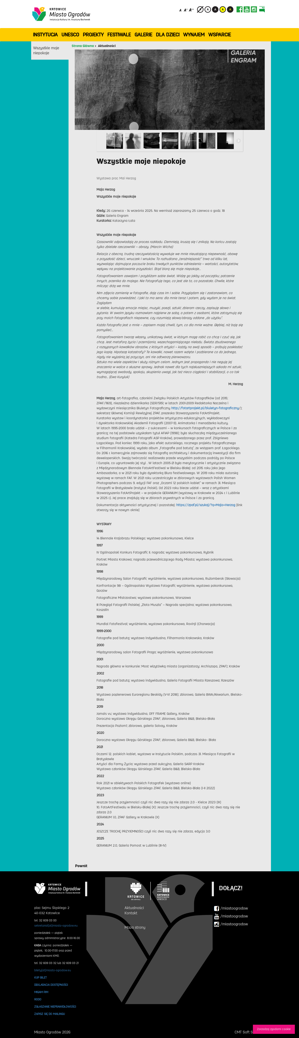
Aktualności (107, 46)
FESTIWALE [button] (119, 34)
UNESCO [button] (70, 34)
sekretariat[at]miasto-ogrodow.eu (56, 925)
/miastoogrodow (231, 908)
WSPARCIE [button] (219, 34)
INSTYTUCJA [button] (45, 34)
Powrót (81, 866)
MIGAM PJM (41, 992)
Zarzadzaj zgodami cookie (274, 1029)
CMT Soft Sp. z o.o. (250, 1032)
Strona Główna (83, 46)
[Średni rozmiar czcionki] (186, 9)
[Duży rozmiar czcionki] (191, 9)
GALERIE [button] (143, 34)
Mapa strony (135, 927)
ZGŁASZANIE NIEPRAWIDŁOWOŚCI (55, 1006)
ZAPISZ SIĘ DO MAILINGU (49, 1013)
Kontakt (131, 913)
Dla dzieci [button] (167, 34)
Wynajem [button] (194, 34)
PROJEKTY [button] (93, 34)
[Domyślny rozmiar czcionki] (181, 9)
